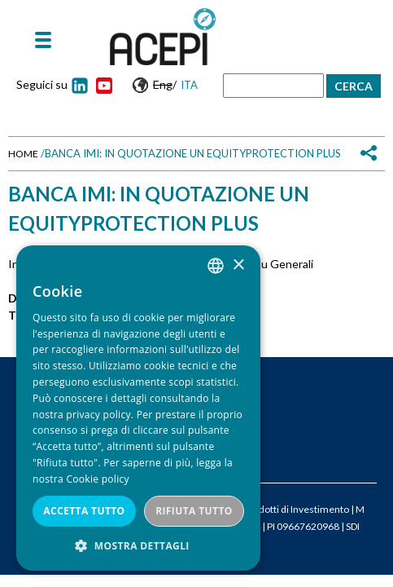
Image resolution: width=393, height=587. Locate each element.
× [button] (238, 265)
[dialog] (138, 408)
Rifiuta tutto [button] (194, 511)
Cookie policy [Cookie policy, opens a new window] (97, 479)
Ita (189, 84)
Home (23, 154)
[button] (138, 545)
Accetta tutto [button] (83, 511)
